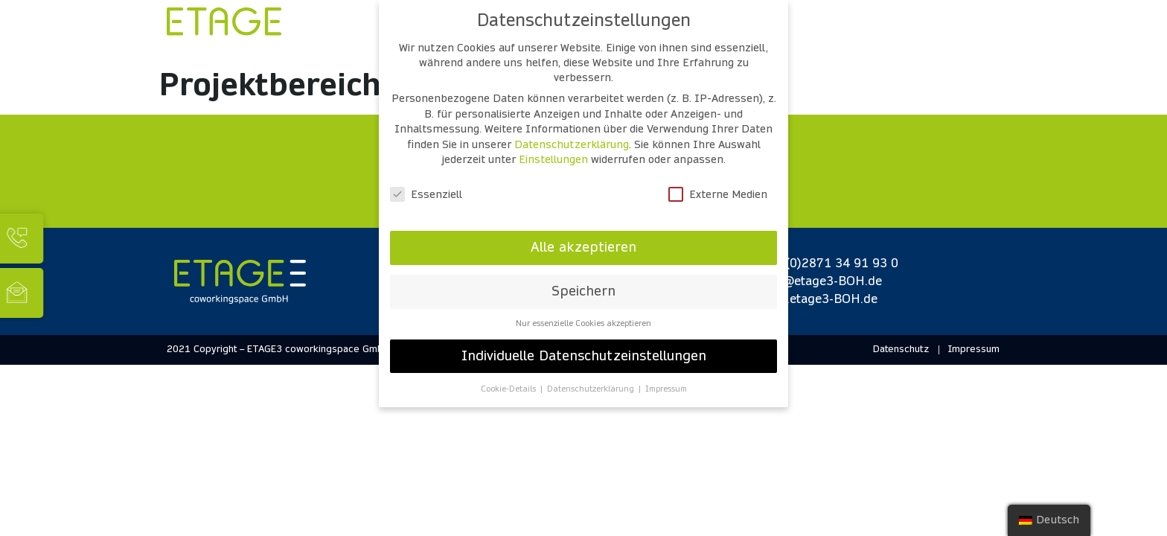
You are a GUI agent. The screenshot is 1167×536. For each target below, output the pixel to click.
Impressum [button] (666, 389)
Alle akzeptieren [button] (583, 247)
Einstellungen (553, 159)
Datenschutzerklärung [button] (591, 389)
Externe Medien (717, 194)
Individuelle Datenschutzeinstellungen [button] (583, 356)
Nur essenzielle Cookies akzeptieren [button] (583, 323)
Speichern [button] (583, 291)
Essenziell (426, 194)
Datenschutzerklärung (571, 144)
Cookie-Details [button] (509, 389)
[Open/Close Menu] (972, 31)
